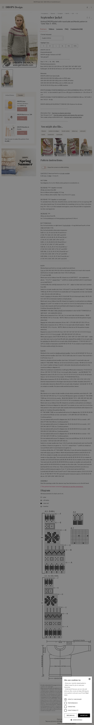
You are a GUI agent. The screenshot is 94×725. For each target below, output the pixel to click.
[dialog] (77, 699)
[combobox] (90, 679)
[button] (77, 720)
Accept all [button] (84, 715)
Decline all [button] (71, 715)
